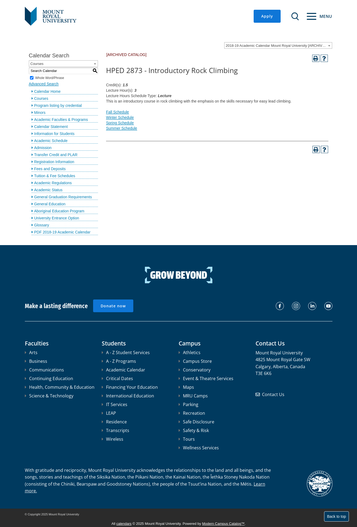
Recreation (192, 413)
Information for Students (54, 133)
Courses (41, 98)
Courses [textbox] (36, 64)
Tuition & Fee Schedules (54, 176)
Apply (267, 16)
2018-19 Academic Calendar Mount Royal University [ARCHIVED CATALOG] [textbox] (279, 46)
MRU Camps (193, 396)
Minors (40, 112)
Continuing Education (49, 378)
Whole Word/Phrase (49, 78)
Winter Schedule (120, 117)
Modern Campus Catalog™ (223, 524)
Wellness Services (199, 448)
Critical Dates (117, 378)
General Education (50, 204)
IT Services (114, 404)
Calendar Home (47, 91)
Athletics (189, 352)
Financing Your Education (130, 387)
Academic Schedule (51, 141)
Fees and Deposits (50, 169)
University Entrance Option (56, 218)
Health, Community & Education (59, 387)
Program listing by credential (58, 105)
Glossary (41, 225)
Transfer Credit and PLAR (56, 155)
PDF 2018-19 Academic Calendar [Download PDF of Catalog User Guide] (62, 232)
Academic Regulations (53, 183)
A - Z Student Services (126, 352)
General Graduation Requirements (63, 197)
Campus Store (195, 361)
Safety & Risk (194, 430)
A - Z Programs (119, 361)
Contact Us (273, 394)
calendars (123, 524)
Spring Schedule (120, 123)
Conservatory (194, 370)
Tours (187, 439)
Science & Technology (49, 396)
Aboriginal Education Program (59, 211)
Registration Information (54, 162)
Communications (44, 370)
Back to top (336, 516)
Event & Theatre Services (206, 378)
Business (36, 361)
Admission (43, 148)
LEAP (109, 413)
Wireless (112, 439)
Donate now (113, 305)
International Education (128, 396)
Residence (114, 422)
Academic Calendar (123, 370)
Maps (186, 387)
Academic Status (48, 190)
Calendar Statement (51, 126)
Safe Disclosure (196, 422)
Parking (188, 404)
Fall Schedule (117, 112)
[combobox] (278, 45)
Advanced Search (44, 84)
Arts (31, 352)
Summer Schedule (121, 128)
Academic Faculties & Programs (61, 119)
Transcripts (115, 430)
